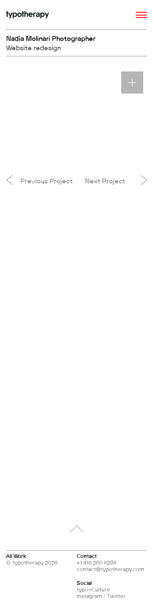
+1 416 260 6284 (97, 562)
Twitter (116, 596)
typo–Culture (93, 589)
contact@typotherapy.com (110, 569)
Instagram (89, 596)
